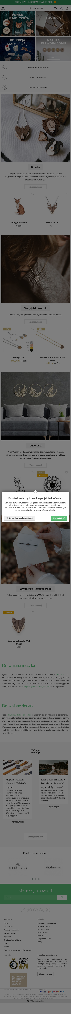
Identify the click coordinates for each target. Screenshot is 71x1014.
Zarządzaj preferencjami (19, 518)
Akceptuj (59, 518)
